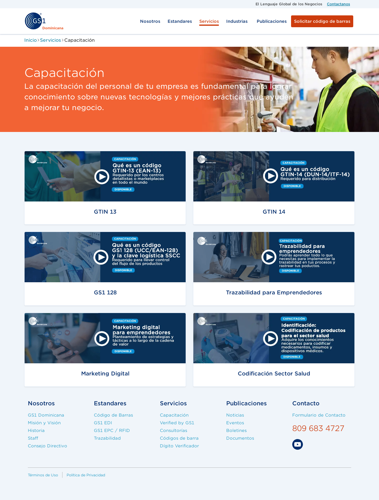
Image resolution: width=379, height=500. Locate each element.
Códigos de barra (179, 438)
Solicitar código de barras (322, 21)
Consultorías (173, 430)
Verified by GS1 (177, 422)
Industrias (237, 21)
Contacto (305, 403)
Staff (33, 438)
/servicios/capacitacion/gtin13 (68, 155)
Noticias (235, 415)
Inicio (30, 40)
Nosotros (150, 21)
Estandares (180, 21)
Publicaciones (272, 21)
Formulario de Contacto (319, 415)
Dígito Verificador (179, 445)
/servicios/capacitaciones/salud (238, 317)
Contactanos (338, 4)
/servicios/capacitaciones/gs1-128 (73, 236)
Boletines (236, 430)
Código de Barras (113, 415)
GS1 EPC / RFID (112, 430)
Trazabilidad (107, 438)
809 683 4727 (318, 428)
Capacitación (174, 415)
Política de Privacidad (86, 475)
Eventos (235, 422)
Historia (36, 430)
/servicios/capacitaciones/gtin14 (239, 155)
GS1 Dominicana (46, 415)
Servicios (209, 21)
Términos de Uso (43, 475)
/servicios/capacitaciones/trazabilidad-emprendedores (271, 236)
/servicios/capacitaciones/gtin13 (71, 317)
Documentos (240, 438)
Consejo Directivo (47, 445)
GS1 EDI (103, 422)
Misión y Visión (44, 422)
